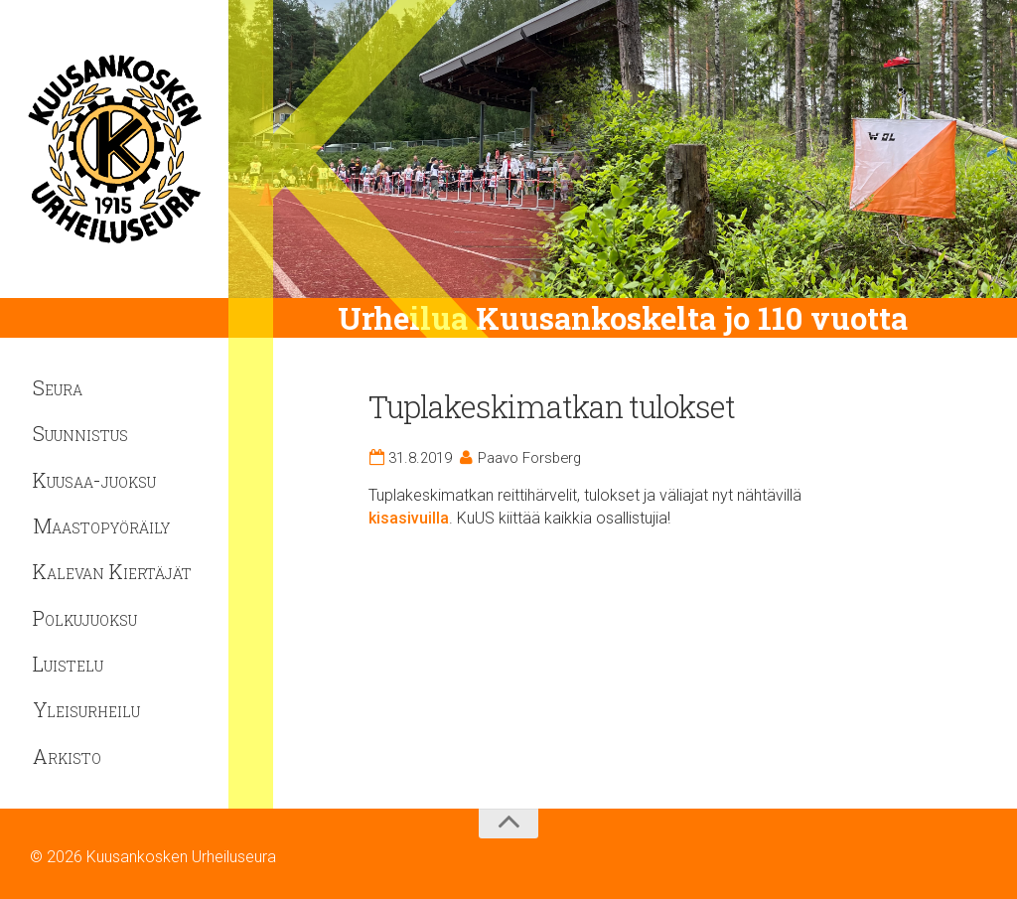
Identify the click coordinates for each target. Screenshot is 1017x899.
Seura (57, 387)
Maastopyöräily (101, 525)
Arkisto (67, 756)
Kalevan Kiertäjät (112, 571)
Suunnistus (80, 433)
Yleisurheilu (86, 709)
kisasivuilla (408, 518)
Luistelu (68, 663)
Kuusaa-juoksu (94, 480)
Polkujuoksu (85, 618)
